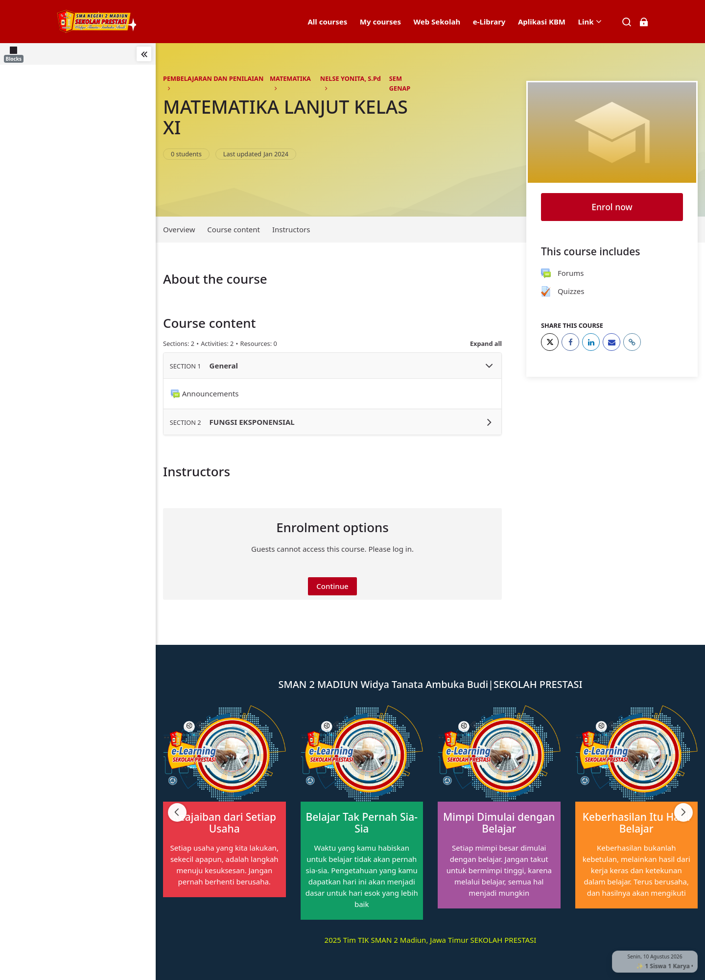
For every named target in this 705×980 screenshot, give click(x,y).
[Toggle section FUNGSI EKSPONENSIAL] (489, 422)
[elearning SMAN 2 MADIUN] (96, 21)
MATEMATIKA (290, 78)
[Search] (627, 22)
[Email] (611, 342)
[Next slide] (683, 812)
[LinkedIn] (591, 342)
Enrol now (611, 207)
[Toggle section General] (489, 365)
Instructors (291, 229)
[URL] (632, 342)
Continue (332, 586)
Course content (233, 229)
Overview (179, 229)
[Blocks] (15, 53)
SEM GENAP (399, 83)
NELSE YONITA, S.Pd (350, 78)
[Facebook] (570, 342)
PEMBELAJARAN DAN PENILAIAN (213, 78)
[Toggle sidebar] (144, 54)
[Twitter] (550, 342)
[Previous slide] (177, 812)
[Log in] (643, 22)
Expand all (486, 343)
